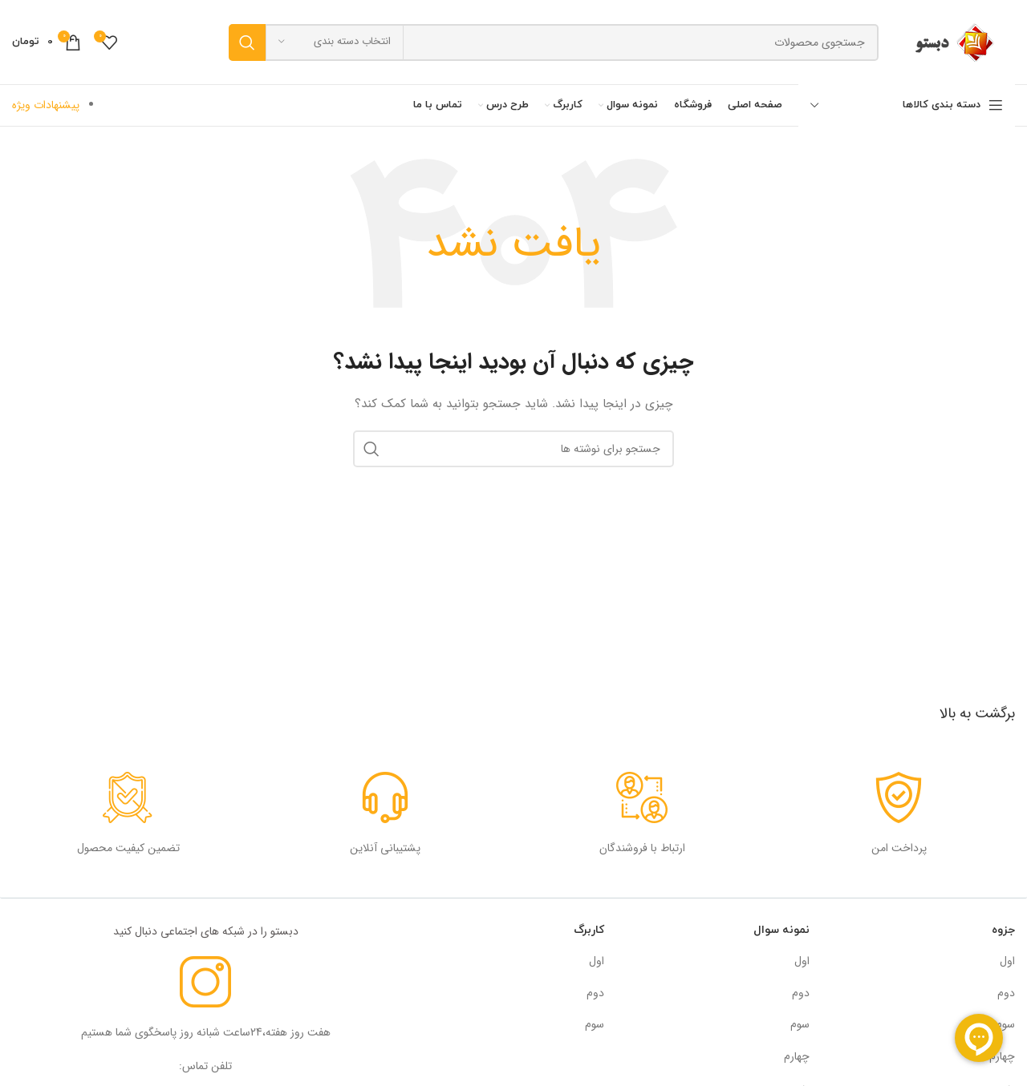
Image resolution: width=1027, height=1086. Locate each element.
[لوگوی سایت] (955, 41)
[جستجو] (554, 42)
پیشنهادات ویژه (45, 105)
